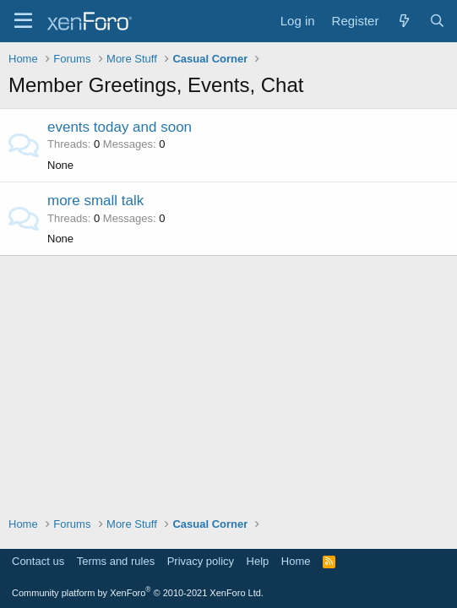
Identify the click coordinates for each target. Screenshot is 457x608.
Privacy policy (200, 561)
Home (296, 561)
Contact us (38, 561)
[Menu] (23, 21)
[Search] (437, 20)
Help (258, 561)
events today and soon (119, 127)
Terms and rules (116, 561)
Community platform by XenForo (138, 593)
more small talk (95, 201)
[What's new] (403, 20)
